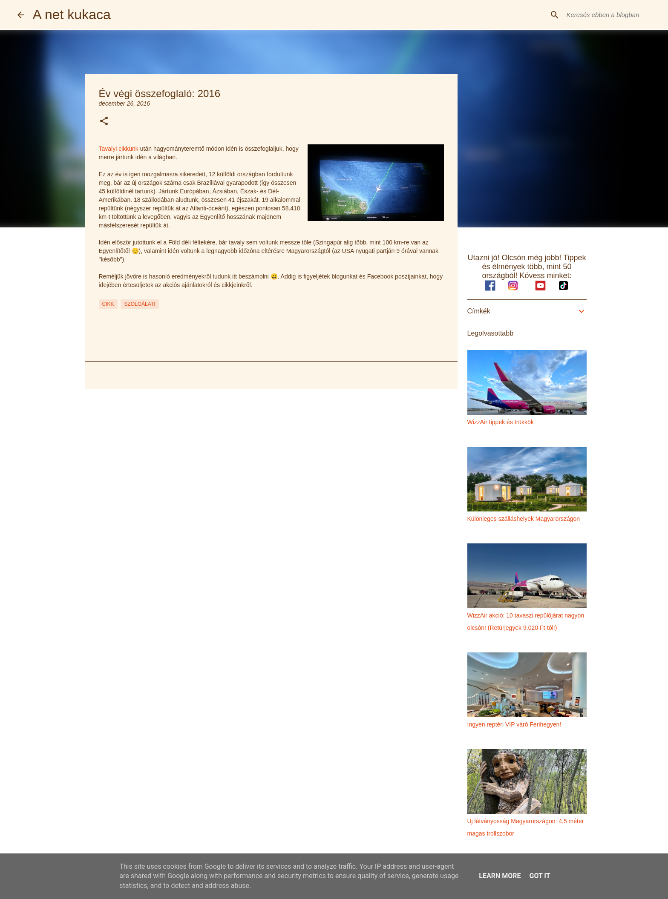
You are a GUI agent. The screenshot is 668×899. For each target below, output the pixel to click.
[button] (104, 121)
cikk (108, 304)
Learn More (500, 876)
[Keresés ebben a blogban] (608, 15)
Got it (539, 876)
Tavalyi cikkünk (118, 148)
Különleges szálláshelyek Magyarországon (523, 518)
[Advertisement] (271, 461)
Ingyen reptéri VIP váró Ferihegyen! (514, 724)
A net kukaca (72, 14)
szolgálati (139, 304)
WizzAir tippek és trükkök (500, 422)
